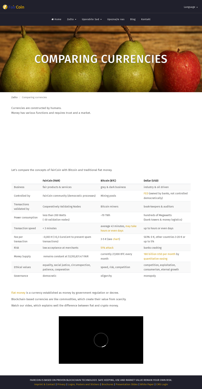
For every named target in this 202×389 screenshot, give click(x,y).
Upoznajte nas (116, 19)
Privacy (61, 384)
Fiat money (18, 292)
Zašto (71, 19)
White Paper (147, 384)
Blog (133, 19)
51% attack (107, 247)
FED (146, 193)
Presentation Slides (127, 384)
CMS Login (162, 384)
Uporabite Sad (92, 19)
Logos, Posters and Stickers (83, 384)
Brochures (107, 384)
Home (56, 19)
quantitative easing (155, 258)
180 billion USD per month (160, 254)
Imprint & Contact (44, 384)
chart (116, 239)
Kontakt (146, 19)
